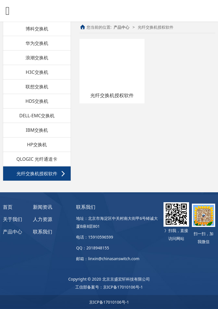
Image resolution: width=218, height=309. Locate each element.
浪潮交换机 (37, 58)
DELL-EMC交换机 (36, 115)
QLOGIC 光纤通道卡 (36, 159)
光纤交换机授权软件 (36, 173)
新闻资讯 (42, 207)
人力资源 (42, 219)
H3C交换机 (37, 72)
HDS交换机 (37, 101)
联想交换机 (37, 86)
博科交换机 (37, 29)
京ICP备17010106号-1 (123, 287)
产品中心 (121, 27)
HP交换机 (37, 144)
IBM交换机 (37, 130)
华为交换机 (37, 43)
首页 (7, 207)
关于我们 (12, 219)
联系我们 (42, 231)
